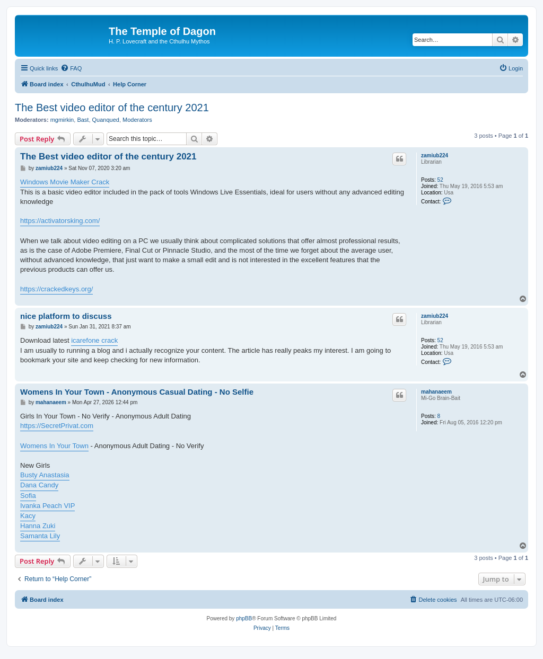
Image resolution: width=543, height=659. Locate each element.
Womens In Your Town (54, 446)
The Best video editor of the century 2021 (112, 107)
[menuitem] (71, 68)
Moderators (137, 120)
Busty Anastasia (44, 475)
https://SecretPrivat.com (56, 426)
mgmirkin (62, 120)
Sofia (28, 496)
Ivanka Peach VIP (47, 506)
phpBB (244, 618)
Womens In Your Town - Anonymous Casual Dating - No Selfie (136, 391)
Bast (83, 120)
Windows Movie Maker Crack (64, 182)
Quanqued (105, 120)
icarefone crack (94, 340)
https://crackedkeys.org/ (56, 289)
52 (440, 180)
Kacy (28, 516)
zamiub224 (434, 155)
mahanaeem (436, 392)
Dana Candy (39, 485)
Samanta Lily (40, 536)
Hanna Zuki (37, 526)
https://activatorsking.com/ (60, 221)
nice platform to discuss (66, 315)
